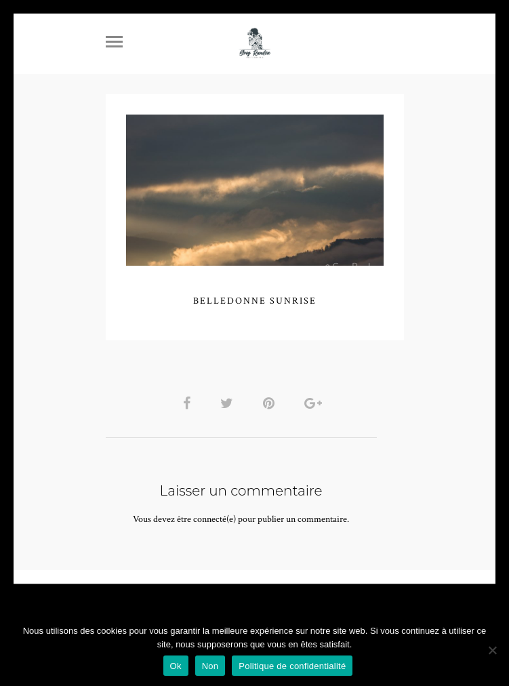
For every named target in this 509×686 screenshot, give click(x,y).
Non (210, 666)
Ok (176, 666)
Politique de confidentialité (292, 666)
